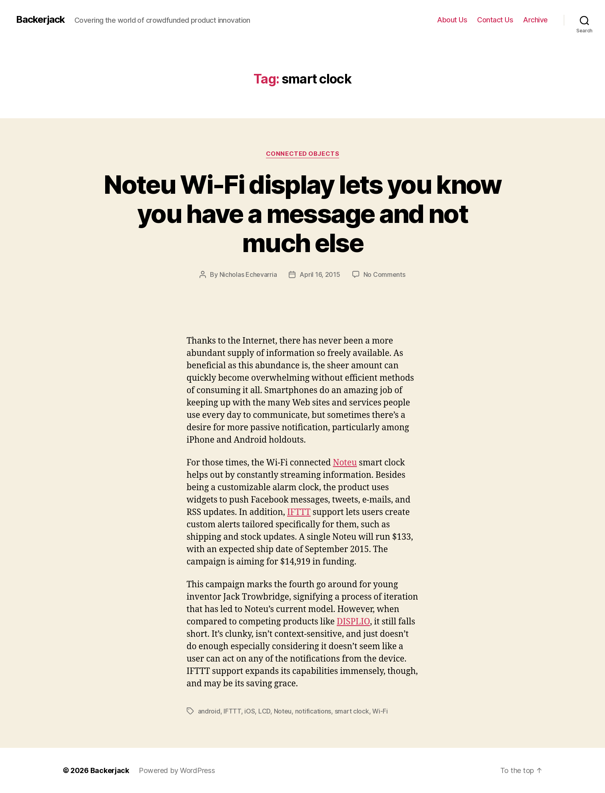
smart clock (352, 711)
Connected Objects (302, 153)
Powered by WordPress (177, 770)
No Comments (384, 274)
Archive (535, 20)
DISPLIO (353, 621)
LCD (264, 711)
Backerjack (40, 19)
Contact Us (495, 20)
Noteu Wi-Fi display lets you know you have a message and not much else (302, 213)
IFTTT (299, 512)
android (209, 711)
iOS (249, 711)
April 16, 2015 (320, 274)
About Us (452, 20)
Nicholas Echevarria (248, 274)
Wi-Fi (380, 711)
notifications (313, 711)
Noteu (345, 462)
